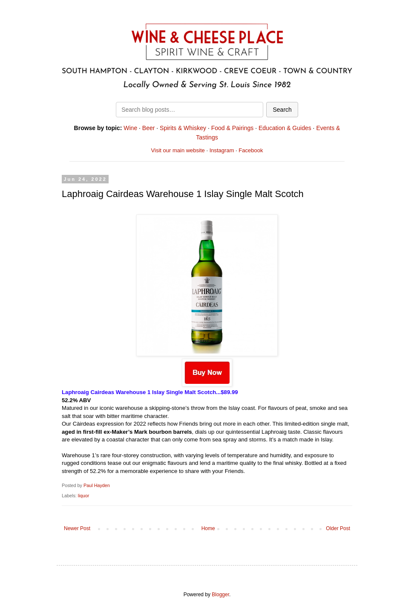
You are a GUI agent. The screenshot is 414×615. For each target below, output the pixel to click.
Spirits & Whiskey (183, 128)
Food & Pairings (232, 128)
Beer (148, 128)
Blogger (220, 595)
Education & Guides (285, 128)
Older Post (338, 528)
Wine (130, 128)
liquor (83, 495)
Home (208, 528)
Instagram (222, 150)
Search (282, 109)
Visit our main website (178, 150)
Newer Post (77, 528)
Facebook (251, 150)
